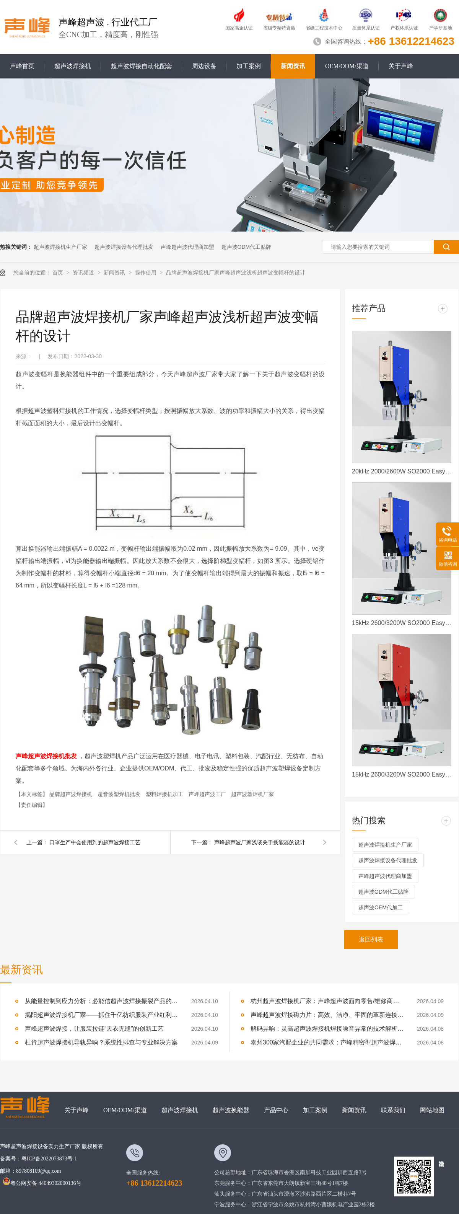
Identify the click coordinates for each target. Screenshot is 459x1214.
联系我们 (393, 1110)
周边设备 (204, 66)
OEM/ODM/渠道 (347, 66)
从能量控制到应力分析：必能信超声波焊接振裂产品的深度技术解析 (101, 1001)
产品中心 (276, 1110)
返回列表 (371, 939)
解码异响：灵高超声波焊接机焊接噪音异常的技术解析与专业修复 (327, 1028)
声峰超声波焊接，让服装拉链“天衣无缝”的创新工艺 (94, 1028)
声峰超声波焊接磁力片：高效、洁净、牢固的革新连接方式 (327, 1015)
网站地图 (432, 1110)
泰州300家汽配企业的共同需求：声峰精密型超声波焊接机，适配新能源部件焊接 (327, 1042)
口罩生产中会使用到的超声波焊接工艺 (94, 842)
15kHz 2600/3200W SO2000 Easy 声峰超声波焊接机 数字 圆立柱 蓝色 (401, 623)
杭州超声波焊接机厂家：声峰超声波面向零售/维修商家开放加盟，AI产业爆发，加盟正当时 (327, 1001)
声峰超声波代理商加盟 (187, 247)
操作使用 (146, 272)
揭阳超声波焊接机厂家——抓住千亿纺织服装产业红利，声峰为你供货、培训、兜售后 (101, 1015)
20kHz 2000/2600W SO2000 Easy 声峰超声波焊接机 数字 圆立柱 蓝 (401, 471)
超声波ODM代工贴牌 (246, 247)
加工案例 (248, 66)
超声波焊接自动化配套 (141, 66)
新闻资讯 (293, 66)
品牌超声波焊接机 (71, 794)
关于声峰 (401, 66)
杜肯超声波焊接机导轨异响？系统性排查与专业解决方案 (101, 1042)
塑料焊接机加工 (165, 794)
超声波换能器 (231, 1110)
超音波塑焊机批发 (120, 794)
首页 (58, 272)
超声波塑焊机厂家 (252, 794)
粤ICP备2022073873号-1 (49, 1159)
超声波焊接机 (72, 66)
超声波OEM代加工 (380, 907)
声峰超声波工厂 (208, 794)
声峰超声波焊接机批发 (46, 756)
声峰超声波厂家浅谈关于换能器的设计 (259, 842)
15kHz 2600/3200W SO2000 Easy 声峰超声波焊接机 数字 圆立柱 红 (401, 774)
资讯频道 (84, 272)
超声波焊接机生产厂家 (60, 247)
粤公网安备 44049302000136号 (42, 1183)
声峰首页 (22, 66)
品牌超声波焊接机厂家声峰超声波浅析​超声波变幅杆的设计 (235, 272)
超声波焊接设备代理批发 (123, 247)
